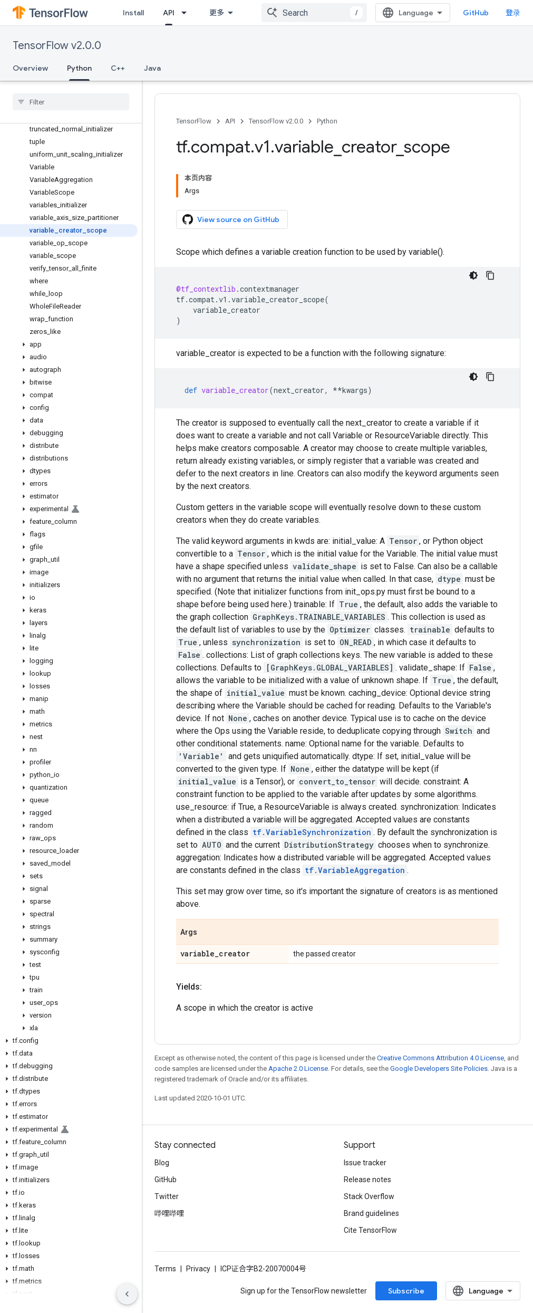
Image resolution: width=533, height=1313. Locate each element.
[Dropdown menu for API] (187, 12)
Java (152, 68)
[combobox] (314, 12)
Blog (161, 1162)
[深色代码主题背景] (473, 275)
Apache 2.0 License (298, 1068)
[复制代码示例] (490, 275)
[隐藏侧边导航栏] (127, 1294)
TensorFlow (193, 121)
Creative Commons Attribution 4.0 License (440, 1058)
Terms (165, 1268)
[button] (69, 344)
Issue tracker (365, 1162)
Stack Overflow (369, 1196)
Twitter (166, 1196)
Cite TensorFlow (370, 1230)
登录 (513, 12)
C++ (118, 68)
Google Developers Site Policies (439, 1068)
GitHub (476, 12)
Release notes (367, 1179)
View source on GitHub (230, 219)
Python (327, 121)
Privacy (198, 1268)
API (230, 121)
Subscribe (406, 1291)
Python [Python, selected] (79, 68)
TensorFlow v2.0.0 (57, 45)
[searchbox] (71, 101)
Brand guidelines (371, 1213)
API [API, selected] (169, 12)
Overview (30, 68)
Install (133, 12)
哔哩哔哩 (169, 1213)
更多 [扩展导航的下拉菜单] (216, 12)
